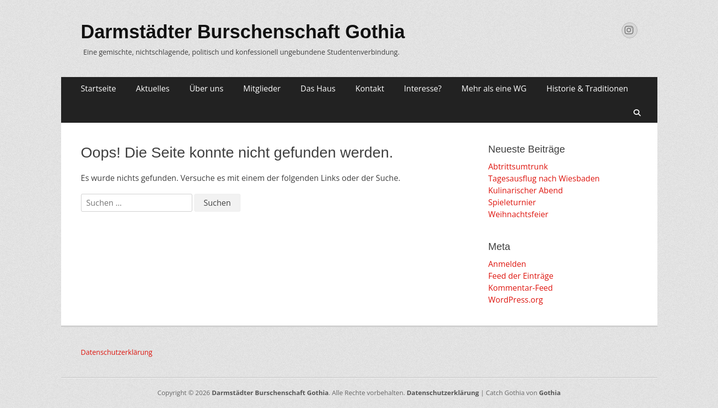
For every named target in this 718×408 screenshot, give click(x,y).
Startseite (98, 88)
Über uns (206, 88)
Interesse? (423, 88)
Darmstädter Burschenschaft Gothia (243, 31)
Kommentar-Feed (520, 287)
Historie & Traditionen (587, 88)
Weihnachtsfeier (518, 214)
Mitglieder (262, 88)
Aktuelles (152, 88)
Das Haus (318, 88)
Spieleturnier (512, 202)
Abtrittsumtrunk (518, 166)
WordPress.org (515, 299)
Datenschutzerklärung (117, 352)
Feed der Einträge (521, 275)
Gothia (549, 392)
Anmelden (507, 263)
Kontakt (369, 88)
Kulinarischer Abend (525, 190)
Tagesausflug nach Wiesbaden (544, 178)
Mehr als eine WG (494, 88)
